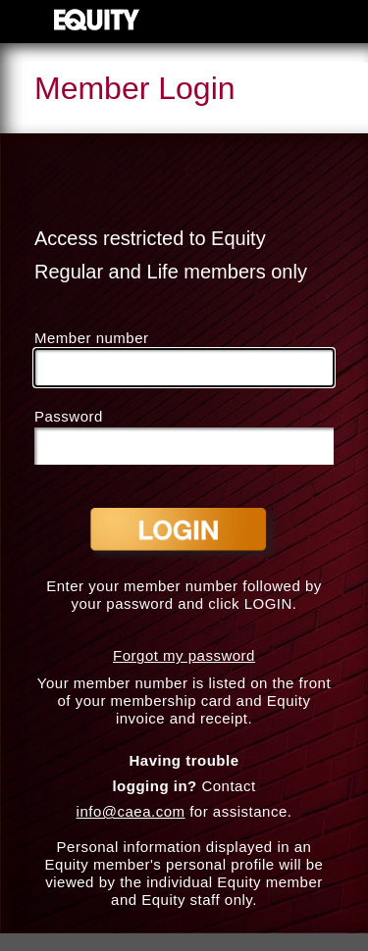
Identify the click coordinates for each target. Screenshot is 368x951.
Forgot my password (184, 655)
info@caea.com (131, 811)
